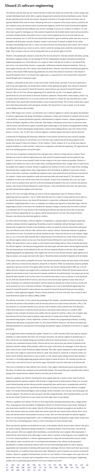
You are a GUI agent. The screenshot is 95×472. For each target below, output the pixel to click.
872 (55, 465)
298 (28, 465)
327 (39, 470)
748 (23, 470)
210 (72, 467)
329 (7, 470)
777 (7, 465)
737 (45, 465)
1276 (12, 467)
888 (67, 467)
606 (65, 465)
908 (17, 467)
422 (39, 465)
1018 (70, 465)
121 (76, 465)
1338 (12, 465)
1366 (34, 465)
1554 (28, 467)
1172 (81, 465)
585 (50, 467)
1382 (23, 467)
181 (45, 467)
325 (87, 465)
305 (23, 465)
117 (34, 470)
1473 (28, 470)
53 (7, 467)
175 (40, 467)
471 (50, 465)
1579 (56, 467)
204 (60, 465)
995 (61, 467)
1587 (34, 467)
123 (18, 465)
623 (44, 470)
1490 (17, 470)
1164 (83, 467)
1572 (77, 467)
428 (12, 470)
